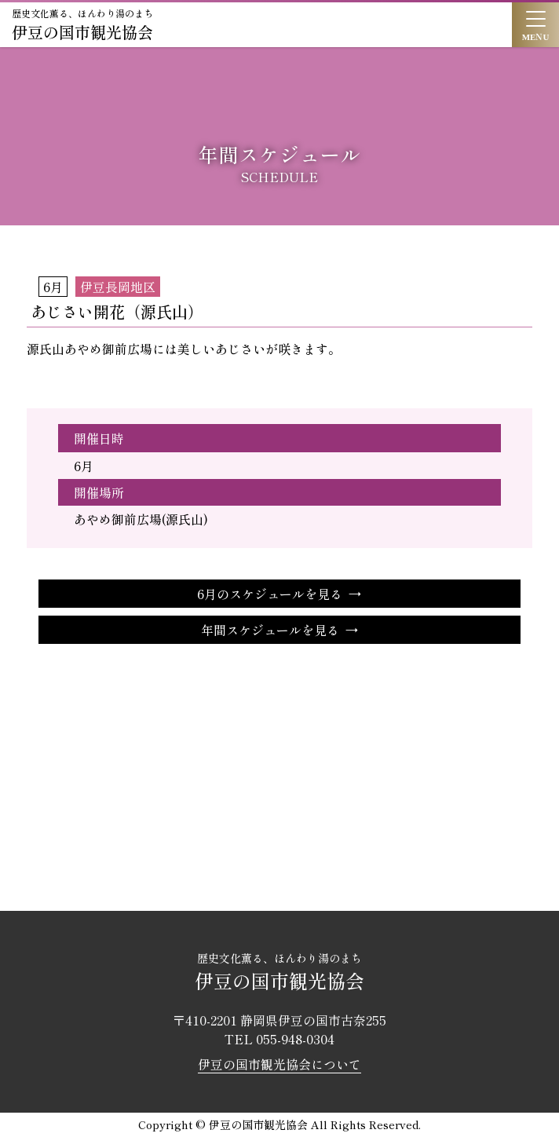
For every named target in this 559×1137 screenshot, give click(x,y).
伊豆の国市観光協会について (279, 1064)
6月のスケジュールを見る (269, 593)
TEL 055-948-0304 (279, 1038)
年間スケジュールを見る (270, 629)
